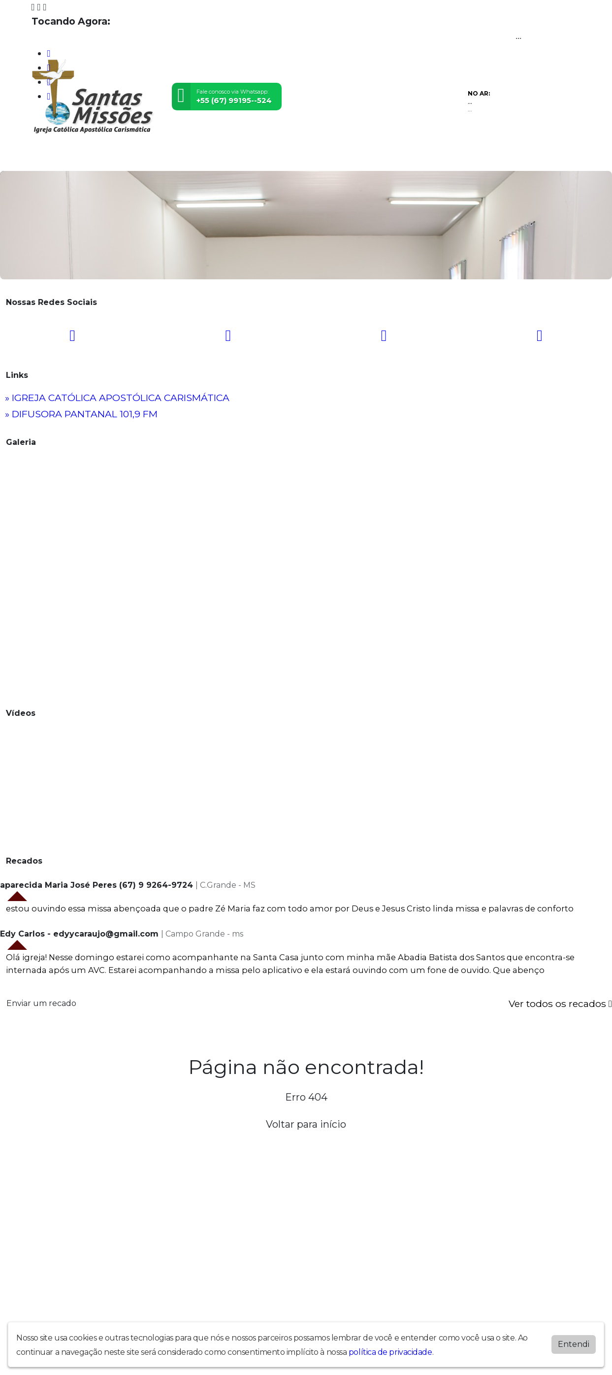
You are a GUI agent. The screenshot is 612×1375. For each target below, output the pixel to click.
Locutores (219, 157)
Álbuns (259, 157)
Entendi (573, 1344)
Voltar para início (306, 1124)
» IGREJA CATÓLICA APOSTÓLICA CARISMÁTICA (117, 397)
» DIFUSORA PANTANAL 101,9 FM (81, 414)
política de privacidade (390, 1352)
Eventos (176, 157)
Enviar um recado (41, 1003)
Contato (296, 157)
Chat (327, 157)
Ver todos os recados (560, 1003)
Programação (92, 157)
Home (46, 157)
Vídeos (139, 157)
